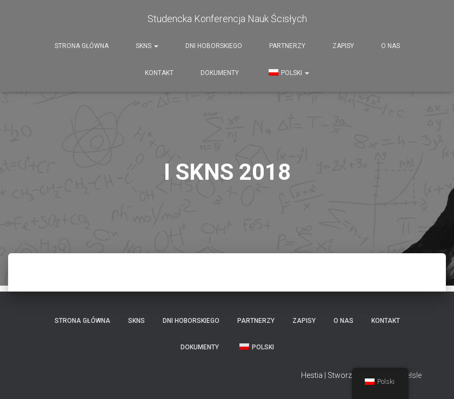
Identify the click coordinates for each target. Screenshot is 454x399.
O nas (390, 46)
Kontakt (159, 73)
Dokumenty (220, 73)
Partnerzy (287, 46)
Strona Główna (82, 46)
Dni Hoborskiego (213, 46)
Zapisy (343, 46)
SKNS (147, 46)
